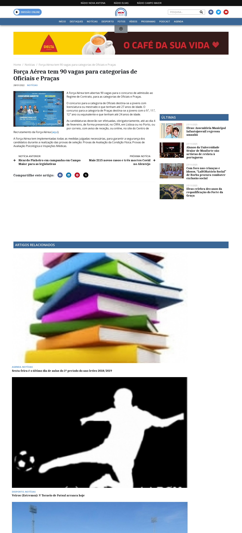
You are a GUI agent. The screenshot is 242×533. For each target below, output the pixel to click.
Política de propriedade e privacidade (204, 497)
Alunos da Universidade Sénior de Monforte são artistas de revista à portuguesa (202, 152)
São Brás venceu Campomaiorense (147, 291)
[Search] (201, 12)
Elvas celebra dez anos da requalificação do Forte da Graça (204, 192)
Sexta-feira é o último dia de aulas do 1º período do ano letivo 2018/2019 (37, 295)
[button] (60, 174)
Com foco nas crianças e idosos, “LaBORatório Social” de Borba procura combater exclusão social (206, 173)
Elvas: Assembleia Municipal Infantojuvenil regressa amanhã (206, 131)
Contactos (166, 497)
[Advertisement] (84, 209)
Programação (143, 497)
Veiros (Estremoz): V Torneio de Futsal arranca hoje (90, 293)
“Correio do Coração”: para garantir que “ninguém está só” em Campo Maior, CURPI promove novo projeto (203, 295)
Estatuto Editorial (114, 497)
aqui (55, 132)
